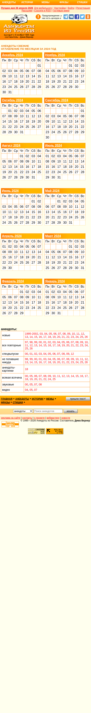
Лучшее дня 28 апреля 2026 (17, 8)
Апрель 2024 (12, 236)
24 (10, 87)
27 (27, 87)
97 (26, 342)
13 (27, 76)
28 (33, 87)
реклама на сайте (10, 418)
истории (37, 399)
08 (39, 71)
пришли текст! (78, 398)
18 (15, 81)
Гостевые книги (61, 10)
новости (65, 418)
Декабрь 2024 (12, 55)
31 (10, 92)
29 (39, 87)
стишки (18, 402)
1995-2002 (31, 333)
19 (21, 81)
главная (6, 399)
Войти (71, 8)
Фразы (63, 2)
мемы (50, 399)
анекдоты (22, 399)
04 (15, 71)
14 (33, 76)
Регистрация (83, 8)
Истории (27, 2)
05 (21, 71)
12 (21, 76)
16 (4, 81)
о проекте (39, 418)
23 (4, 87)
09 (4, 76)
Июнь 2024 (10, 190)
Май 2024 (52, 190)
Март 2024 (53, 236)
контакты (27, 418)
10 (10, 76)
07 (33, 71)
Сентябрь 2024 (56, 100)
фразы (5, 402)
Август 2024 (11, 145)
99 (35, 342)
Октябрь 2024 (12, 100)
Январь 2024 (55, 281)
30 (4, 92)
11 (15, 76)
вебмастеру (53, 418)
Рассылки (27, 10)
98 (31, 342)
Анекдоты (9, 2)
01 (39, 65)
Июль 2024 (53, 145)
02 (4, 71)
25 (15, 87)
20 (27, 81)
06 (27, 71)
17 (10, 81)
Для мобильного (43, 8)
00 (40, 342)
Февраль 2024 (13, 281)
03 (10, 71)
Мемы (46, 2)
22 (39, 81)
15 (39, 76)
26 (21, 87)
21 (33, 81)
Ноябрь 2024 (55, 55)
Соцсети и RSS (42, 10)
